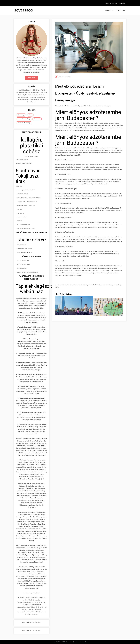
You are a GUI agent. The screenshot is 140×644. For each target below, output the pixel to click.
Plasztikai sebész (22, 194)
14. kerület (33, 607)
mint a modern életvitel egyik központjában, (78, 148)
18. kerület (37, 609)
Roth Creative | (75, 642)
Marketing (21, 115)
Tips (30, 115)
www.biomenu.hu (22, 268)
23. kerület (35, 614)
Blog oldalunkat (38, 58)
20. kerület (34, 612)
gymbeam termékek (65, 128)
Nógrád (39, 97)
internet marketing (24, 119)
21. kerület (42, 612)
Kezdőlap (109, 10)
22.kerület (28, 614)
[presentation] (120, 306)
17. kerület (30, 609)
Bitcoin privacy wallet (31, 156)
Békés (34, 90)
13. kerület (26, 607)
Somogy (20, 99)
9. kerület (40, 602)
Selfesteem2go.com (23, 260)
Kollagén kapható (22, 159)
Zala (34, 102)
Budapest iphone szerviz (24, 248)
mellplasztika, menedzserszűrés (27, 272)
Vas (44, 99)
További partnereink (23, 224)
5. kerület (31, 600)
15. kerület (41, 607)
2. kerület (34, 598)
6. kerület (37, 600)
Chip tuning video (22, 217)
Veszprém (30, 102)
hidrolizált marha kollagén (26, 228)
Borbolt (19, 209)
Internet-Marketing (24, 123)
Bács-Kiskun (22, 90)
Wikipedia (19, 221)
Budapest (25, 92)
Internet (37, 119)
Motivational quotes (23, 264)
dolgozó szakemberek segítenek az (79, 179)
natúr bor (19, 186)
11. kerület (30, 605)
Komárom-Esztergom (30, 97)
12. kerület (37, 605)
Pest (43, 97)
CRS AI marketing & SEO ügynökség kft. (29, 197)
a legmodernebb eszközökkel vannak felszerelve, (86, 165)
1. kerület (27, 598)
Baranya (29, 90)
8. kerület (33, 602)
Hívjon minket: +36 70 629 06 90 (115, 3)
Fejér (37, 92)
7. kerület (27, 602)
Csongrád (31, 92)
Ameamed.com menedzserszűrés (27, 201)
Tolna (41, 99)
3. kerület (40, 598)
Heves (33, 95)
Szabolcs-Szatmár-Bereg (31, 99)
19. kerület (27, 612)
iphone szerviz (21, 245)
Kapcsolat (121, 10)
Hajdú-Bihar (27, 95)
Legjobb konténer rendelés (26, 205)
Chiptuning (20, 213)
